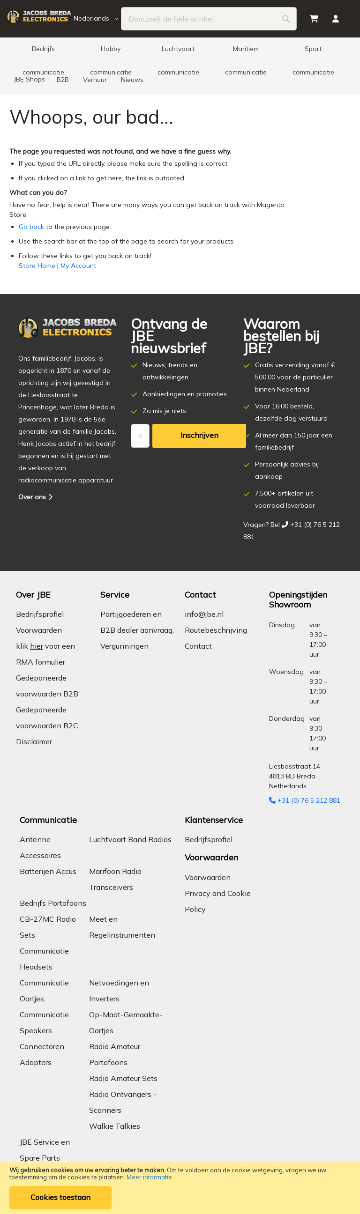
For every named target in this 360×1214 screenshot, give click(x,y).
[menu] (180, 65)
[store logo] (39, 19)
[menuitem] (43, 51)
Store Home (37, 265)
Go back (31, 226)
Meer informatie (149, 1177)
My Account (78, 265)
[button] (97, 19)
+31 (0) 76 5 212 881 (304, 800)
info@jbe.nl (204, 614)
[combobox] (209, 18)
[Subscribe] (199, 436)
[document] (180, 1188)
